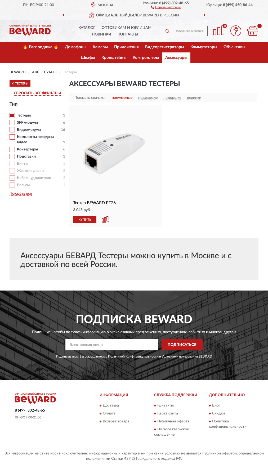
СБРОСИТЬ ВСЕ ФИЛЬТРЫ (37, 93)
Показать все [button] (21, 193)
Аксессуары (176, 58)
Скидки (218, 413)
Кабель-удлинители (34, 178)
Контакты (128, 34)
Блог (216, 405)
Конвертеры (27, 149)
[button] (166, 6)
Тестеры (24, 115)
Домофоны (75, 47)
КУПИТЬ (84, 219)
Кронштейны (113, 58)
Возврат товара (116, 421)
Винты (22, 164)
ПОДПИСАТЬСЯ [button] (182, 345)
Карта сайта (167, 413)
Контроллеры (146, 58)
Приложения (126, 47)
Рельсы (23, 185)
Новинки (101, 34)
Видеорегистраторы (164, 47)
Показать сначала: (90, 98)
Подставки (26, 156)
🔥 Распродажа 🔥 (41, 47)
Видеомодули (29, 130)
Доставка (111, 405)
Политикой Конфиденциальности (133, 356)
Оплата (109, 413)
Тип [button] (13, 104)
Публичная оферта (173, 421)
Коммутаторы (203, 47)
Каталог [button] (86, 28)
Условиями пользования (180, 356)
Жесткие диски (30, 171)
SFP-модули (27, 122)
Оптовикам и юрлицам (126, 28)
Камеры (100, 47)
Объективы (234, 47)
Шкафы (88, 58)
